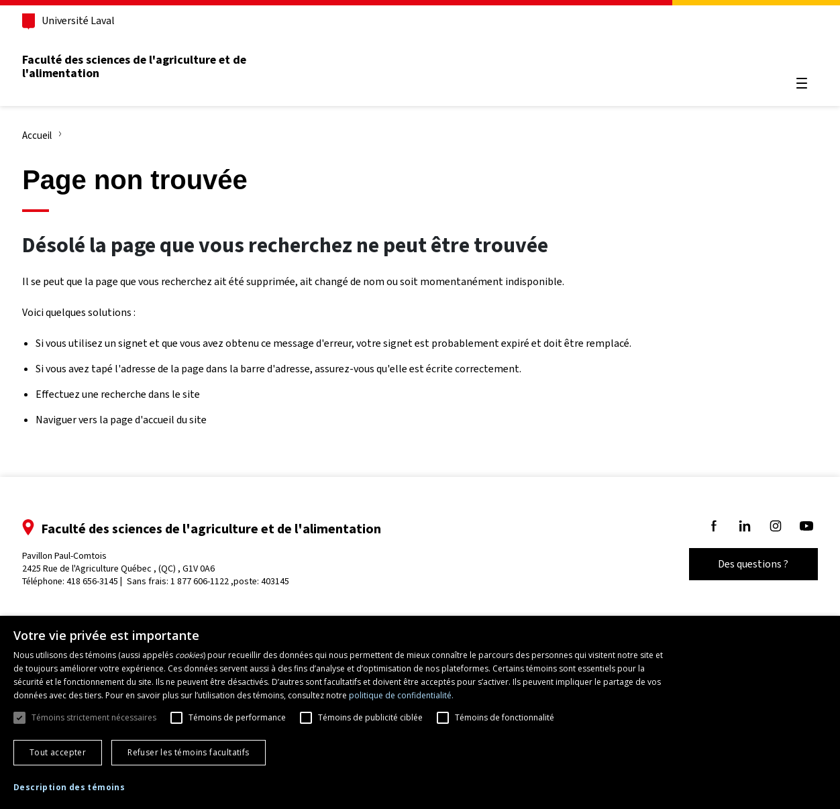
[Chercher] (786, 51)
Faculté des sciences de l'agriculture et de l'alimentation (150, 66)
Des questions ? (738, 564)
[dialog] (420, 712)
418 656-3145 (108, 581)
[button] (69, 788)
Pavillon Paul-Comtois (134, 562)
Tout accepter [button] (58, 752)
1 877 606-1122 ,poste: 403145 (245, 581)
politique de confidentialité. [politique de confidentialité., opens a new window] (401, 695)
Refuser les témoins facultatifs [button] (188, 752)
